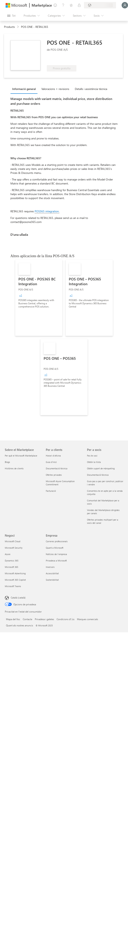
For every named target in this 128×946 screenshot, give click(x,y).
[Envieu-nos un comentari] (55, 5)
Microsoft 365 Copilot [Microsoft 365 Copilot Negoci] (15, 579)
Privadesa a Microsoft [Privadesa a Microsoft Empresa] (56, 560)
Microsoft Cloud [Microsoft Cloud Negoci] (12, 541)
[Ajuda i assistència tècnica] (63, 5)
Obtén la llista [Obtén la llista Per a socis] (94, 461)
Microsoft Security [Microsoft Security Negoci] (13, 547)
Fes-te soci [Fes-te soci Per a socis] (92, 455)
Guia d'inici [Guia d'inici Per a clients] (51, 461)
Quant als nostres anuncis (19, 625)
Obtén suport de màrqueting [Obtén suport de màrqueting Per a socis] (101, 468)
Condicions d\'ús (65, 619)
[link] (38, 298)
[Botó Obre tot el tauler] (11, 15)
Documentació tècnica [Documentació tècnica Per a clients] (56, 468)
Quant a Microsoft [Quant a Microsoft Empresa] (54, 547)
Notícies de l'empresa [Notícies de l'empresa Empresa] (56, 554)
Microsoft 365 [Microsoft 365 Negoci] (11, 566)
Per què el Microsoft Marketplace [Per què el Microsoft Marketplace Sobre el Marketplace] (21, 455)
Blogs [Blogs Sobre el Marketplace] (7, 461)
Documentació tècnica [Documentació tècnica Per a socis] (98, 474)
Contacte (27, 619)
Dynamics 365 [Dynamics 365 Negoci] (11, 560)
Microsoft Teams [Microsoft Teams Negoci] (13, 586)
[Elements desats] (71, 5)
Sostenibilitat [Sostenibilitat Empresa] (52, 579)
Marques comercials (87, 619)
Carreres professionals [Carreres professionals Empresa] (57, 541)
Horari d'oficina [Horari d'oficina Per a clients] (53, 455)
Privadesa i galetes (44, 619)
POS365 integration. (47, 211)
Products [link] (9, 27)
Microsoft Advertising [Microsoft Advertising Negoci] (15, 573)
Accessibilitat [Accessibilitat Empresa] (52, 573)
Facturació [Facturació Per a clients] (51, 490)
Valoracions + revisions (55, 89)
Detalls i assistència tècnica (91, 89)
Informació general (24, 89)
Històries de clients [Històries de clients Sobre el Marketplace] (14, 468)
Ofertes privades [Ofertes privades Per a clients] (54, 474)
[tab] (25, 88)
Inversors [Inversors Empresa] (50, 566)
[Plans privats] (79, 5)
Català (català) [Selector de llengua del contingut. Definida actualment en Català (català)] (18, 597)
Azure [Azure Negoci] (7, 554)
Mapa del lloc (13, 619)
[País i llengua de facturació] (100, 5)
